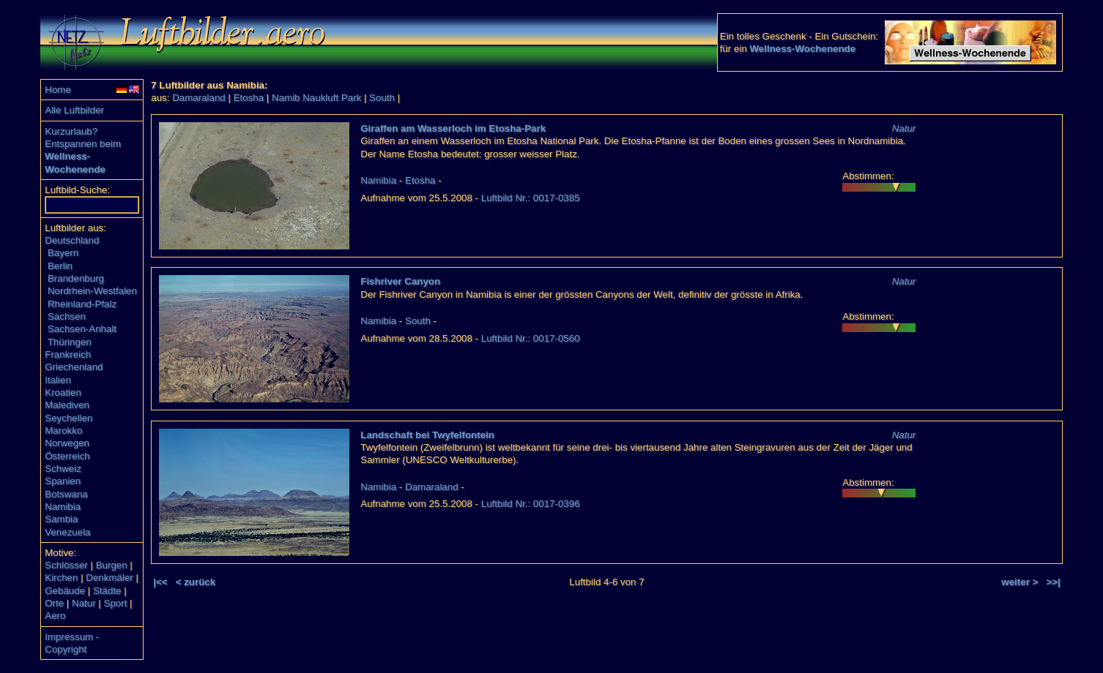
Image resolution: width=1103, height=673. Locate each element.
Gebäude (65, 590)
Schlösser (66, 565)
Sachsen (67, 316)
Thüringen (70, 341)
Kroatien (63, 392)
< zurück (195, 581)
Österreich (67, 456)
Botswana (66, 494)
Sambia (61, 519)
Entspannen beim (83, 143)
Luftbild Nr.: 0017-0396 (530, 503)
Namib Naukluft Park (316, 97)
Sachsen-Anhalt (82, 328)
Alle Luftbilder (74, 110)
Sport (115, 603)
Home (58, 89)
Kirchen (61, 577)
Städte (107, 590)
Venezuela (67, 532)
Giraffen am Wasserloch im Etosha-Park (453, 128)
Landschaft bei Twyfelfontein (427, 434)
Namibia (63, 506)
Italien (58, 380)
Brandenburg (76, 278)
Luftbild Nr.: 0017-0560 (530, 338)
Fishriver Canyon (400, 281)
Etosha (249, 97)
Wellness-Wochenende (803, 48)
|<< (160, 581)
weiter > (1019, 581)
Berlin (60, 265)
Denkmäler (109, 577)
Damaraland (199, 97)
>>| (1053, 581)
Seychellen (68, 418)
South (382, 97)
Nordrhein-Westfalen (92, 290)
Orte (54, 603)
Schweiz (63, 468)
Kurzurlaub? (71, 131)
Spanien (63, 480)
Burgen (111, 565)
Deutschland (72, 240)
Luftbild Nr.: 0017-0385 (530, 197)
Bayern (63, 252)
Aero (55, 615)
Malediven (67, 404)
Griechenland (74, 366)
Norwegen (67, 442)
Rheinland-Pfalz (82, 303)
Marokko (63, 430)
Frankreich (68, 354)
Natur (84, 603)
